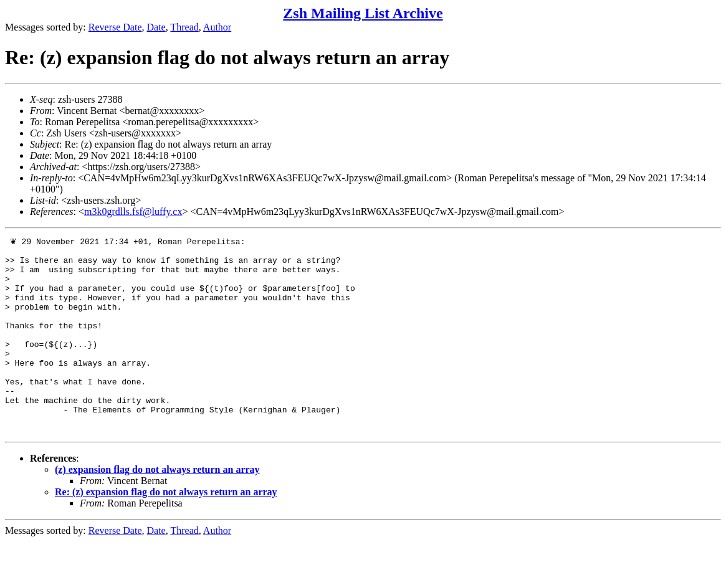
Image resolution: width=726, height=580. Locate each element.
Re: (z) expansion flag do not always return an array (166, 530)
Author (217, 27)
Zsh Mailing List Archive (362, 13)
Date (156, 27)
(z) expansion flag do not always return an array (157, 508)
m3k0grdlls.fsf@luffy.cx (133, 211)
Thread (184, 27)
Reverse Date (115, 27)
